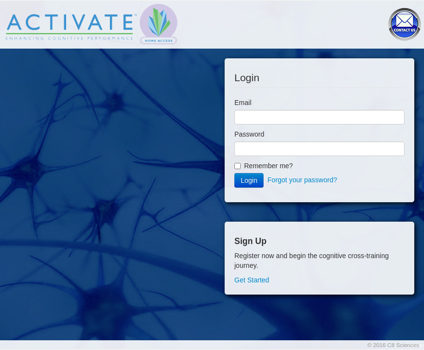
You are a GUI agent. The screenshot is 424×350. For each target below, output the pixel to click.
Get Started (251, 280)
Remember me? (263, 166)
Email (242, 102)
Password (249, 134)
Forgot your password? (302, 180)
